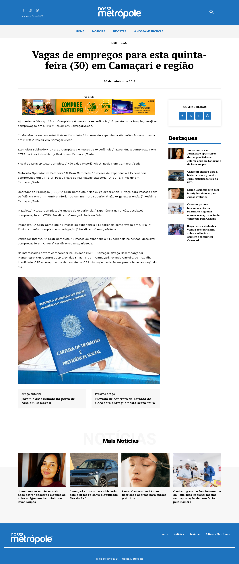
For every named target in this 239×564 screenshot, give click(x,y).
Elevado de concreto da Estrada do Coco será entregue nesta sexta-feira (125, 401)
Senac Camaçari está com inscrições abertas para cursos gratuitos (203, 193)
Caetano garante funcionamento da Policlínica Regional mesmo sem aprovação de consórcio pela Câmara (203, 211)
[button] (211, 12)
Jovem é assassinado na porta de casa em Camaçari (48, 401)
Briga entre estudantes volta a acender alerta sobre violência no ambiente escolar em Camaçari (201, 233)
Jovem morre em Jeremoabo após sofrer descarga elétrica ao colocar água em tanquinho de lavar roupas (204, 157)
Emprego (119, 42)
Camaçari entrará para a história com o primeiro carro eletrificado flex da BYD (202, 177)
